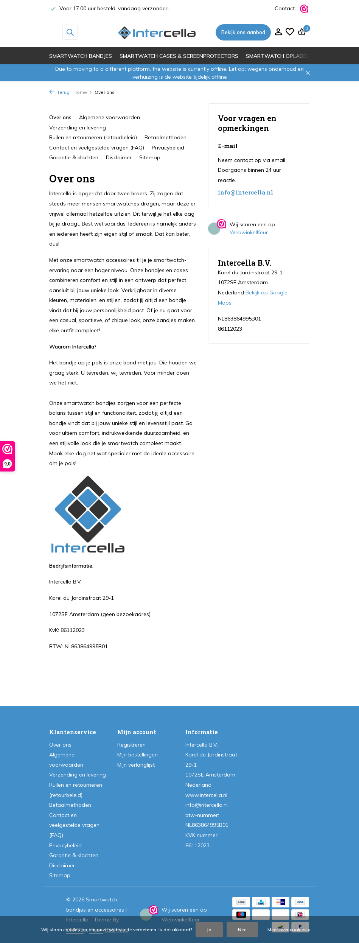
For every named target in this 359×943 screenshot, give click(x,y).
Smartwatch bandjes (80, 56)
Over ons (60, 117)
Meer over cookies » (288, 929)
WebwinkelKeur (249, 232)
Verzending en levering (77, 127)
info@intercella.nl (245, 192)
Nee (242, 929)
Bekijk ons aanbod (243, 32)
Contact (285, 8)
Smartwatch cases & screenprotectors (179, 56)
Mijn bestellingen (137, 754)
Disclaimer (119, 157)
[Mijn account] (278, 32)
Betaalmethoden (165, 137)
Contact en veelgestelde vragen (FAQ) (96, 147)
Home (82, 92)
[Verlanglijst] (290, 32)
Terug (59, 92)
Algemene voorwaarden (109, 117)
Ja (209, 929)
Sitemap (149, 157)
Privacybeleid (168, 147)
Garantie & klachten (73, 157)
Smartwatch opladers (279, 56)
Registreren (131, 744)
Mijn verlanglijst (136, 764)
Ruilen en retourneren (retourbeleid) (93, 137)
